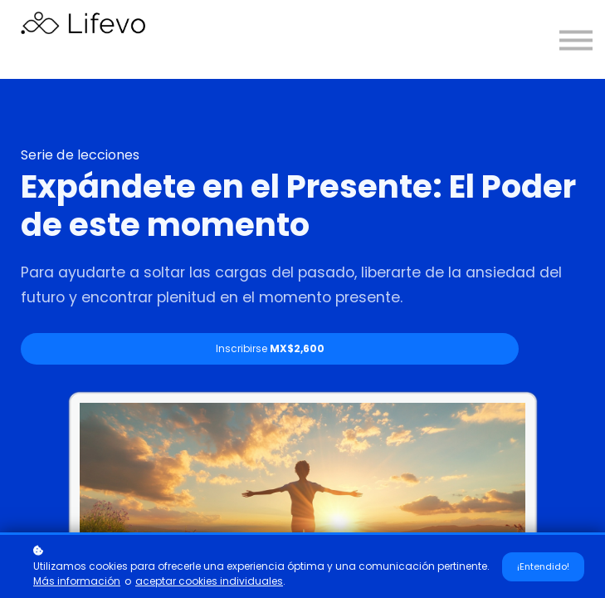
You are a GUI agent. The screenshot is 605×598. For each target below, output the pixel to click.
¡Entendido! (543, 566)
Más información (76, 581)
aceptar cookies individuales (209, 581)
